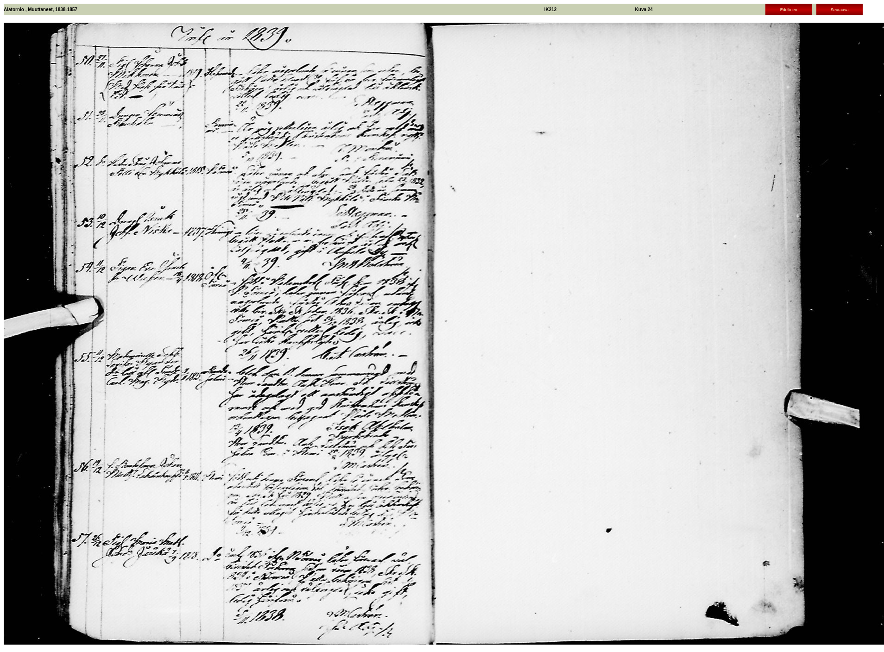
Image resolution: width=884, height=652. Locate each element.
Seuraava (840, 9)
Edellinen (788, 9)
